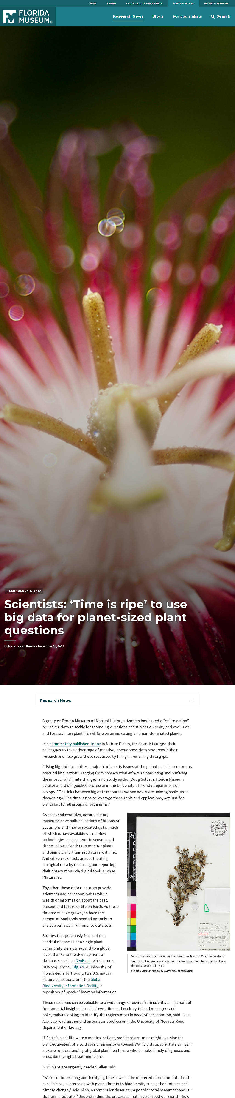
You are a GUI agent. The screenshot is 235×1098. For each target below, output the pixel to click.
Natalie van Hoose (22, 646)
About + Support (217, 3)
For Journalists (187, 16)
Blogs (158, 16)
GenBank (83, 960)
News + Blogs (183, 3)
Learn (111, 3)
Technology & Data (24, 591)
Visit (93, 3)
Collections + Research (144, 3)
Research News (128, 16)
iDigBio (78, 967)
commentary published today (75, 743)
